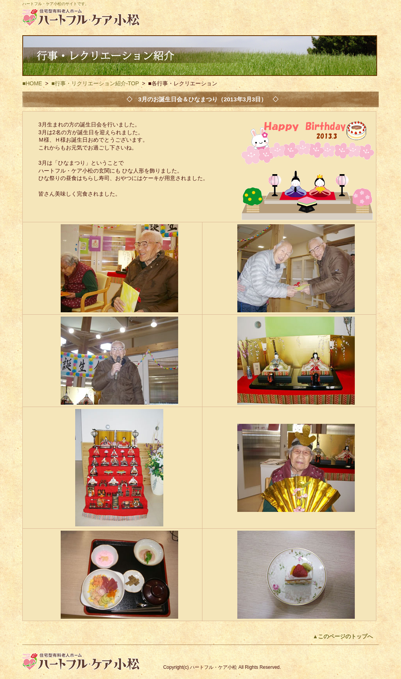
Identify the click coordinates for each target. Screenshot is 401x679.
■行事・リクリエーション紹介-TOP (95, 83)
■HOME (32, 83)
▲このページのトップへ (342, 636)
